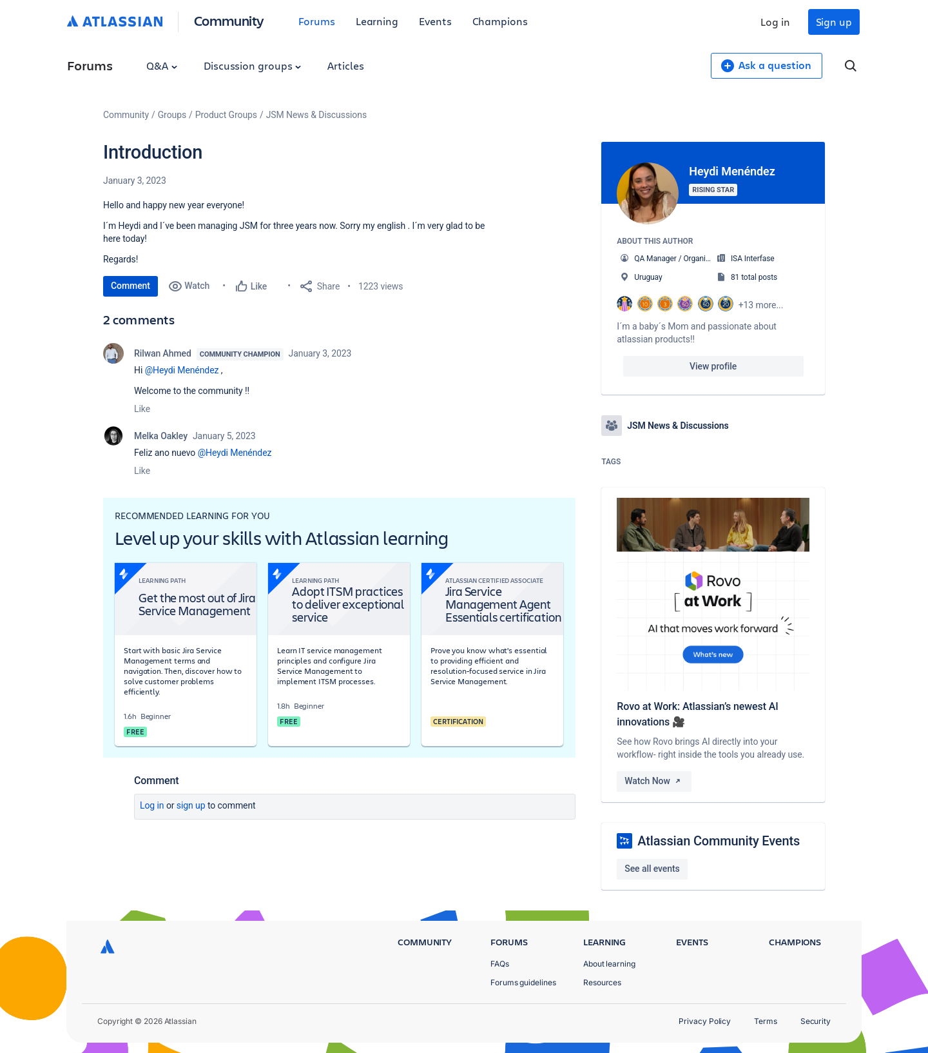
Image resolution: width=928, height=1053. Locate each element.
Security (815, 1021)
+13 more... (761, 305)
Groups (172, 115)
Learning (377, 21)
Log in (775, 21)
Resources (602, 982)
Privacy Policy (705, 1021)
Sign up (834, 21)
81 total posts (754, 277)
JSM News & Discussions (316, 115)
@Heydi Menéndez (182, 370)
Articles (345, 65)
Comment (130, 285)
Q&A (161, 65)
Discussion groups (253, 65)
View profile (713, 366)
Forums (316, 21)
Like (142, 409)
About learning (609, 964)
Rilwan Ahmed (162, 353)
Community (229, 20)
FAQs (499, 964)
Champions (500, 21)
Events (435, 21)
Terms (765, 1021)
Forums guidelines (523, 982)
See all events (651, 868)
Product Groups (226, 115)
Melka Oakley (161, 436)
